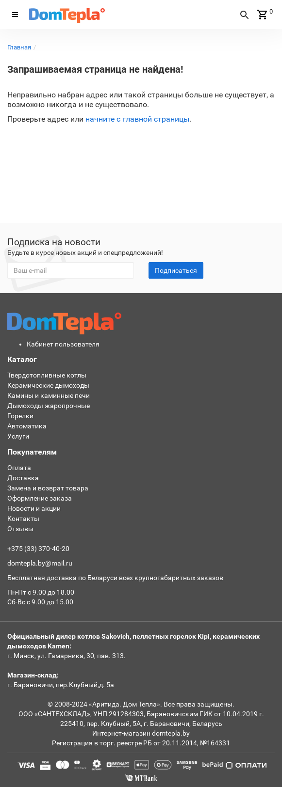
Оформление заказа (39, 498)
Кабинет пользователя (63, 344)
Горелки (20, 416)
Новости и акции (34, 508)
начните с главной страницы (137, 119)
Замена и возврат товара (47, 488)
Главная (19, 47)
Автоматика (27, 426)
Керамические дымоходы (48, 385)
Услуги (18, 436)
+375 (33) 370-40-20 (38, 548)
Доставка (23, 478)
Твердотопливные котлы (46, 375)
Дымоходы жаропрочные (48, 405)
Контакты (23, 518)
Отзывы (20, 529)
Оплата (19, 468)
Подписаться (176, 270)
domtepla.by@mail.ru (39, 563)
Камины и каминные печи (48, 395)
